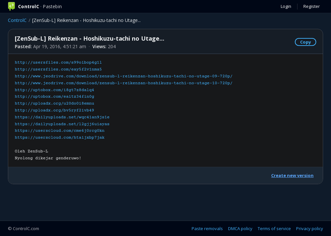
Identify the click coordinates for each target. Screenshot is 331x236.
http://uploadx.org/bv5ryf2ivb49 (54, 110)
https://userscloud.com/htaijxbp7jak (60, 137)
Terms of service (274, 228)
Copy (305, 42)
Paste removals (207, 228)
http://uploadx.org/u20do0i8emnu (54, 103)
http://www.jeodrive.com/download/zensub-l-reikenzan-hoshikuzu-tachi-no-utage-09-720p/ (124, 76)
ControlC (17, 20)
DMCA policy (240, 228)
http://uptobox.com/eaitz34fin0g (54, 96)
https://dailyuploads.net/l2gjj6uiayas (62, 124)
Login (286, 6)
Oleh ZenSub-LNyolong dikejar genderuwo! (124, 110)
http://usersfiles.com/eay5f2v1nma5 (58, 69)
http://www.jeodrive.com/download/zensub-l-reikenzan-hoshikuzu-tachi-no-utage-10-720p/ (124, 83)
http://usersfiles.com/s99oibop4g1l (58, 62)
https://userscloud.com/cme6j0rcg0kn (60, 130)
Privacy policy (309, 228)
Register (311, 6)
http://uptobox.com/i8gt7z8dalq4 (54, 90)
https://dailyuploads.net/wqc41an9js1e (62, 117)
